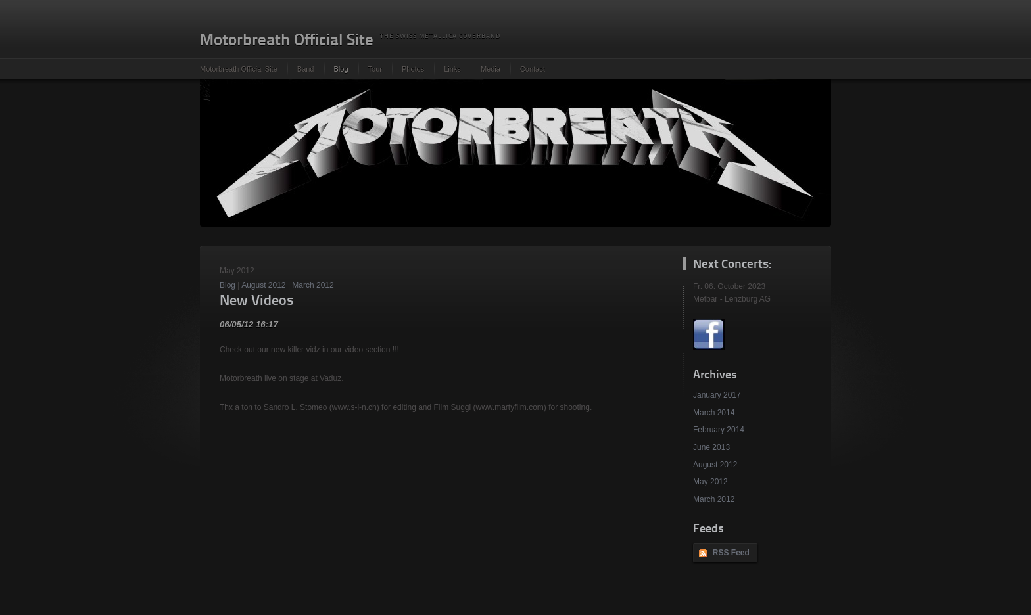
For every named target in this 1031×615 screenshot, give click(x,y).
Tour (375, 69)
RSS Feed (731, 552)
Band (305, 69)
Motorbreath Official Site (238, 69)
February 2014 (718, 429)
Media (490, 69)
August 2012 (715, 464)
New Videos (257, 301)
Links (452, 69)
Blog (341, 69)
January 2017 (717, 394)
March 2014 (713, 412)
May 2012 (710, 481)
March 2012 (713, 499)
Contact (532, 69)
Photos (413, 69)
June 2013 (711, 447)
